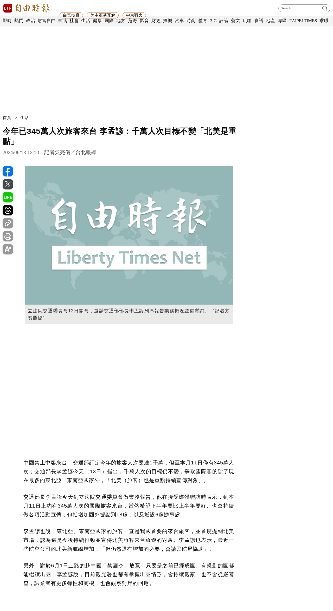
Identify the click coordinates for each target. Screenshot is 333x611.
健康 (97, 20)
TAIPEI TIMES (303, 20)
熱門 (18, 20)
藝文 (235, 20)
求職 (324, 20)
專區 (282, 20)
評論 (223, 20)
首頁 (7, 117)
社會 (74, 20)
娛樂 (167, 20)
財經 (156, 20)
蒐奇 (132, 20)
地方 (120, 20)
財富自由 (46, 20)
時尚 (191, 20)
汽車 (179, 20)
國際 (109, 20)
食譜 (259, 20)
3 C (213, 20)
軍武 (62, 20)
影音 (144, 20)
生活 (85, 20)
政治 (30, 20)
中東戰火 (134, 15)
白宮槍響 (71, 15)
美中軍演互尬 (102, 15)
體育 (202, 20)
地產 (270, 20)
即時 (7, 20)
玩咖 (247, 20)
